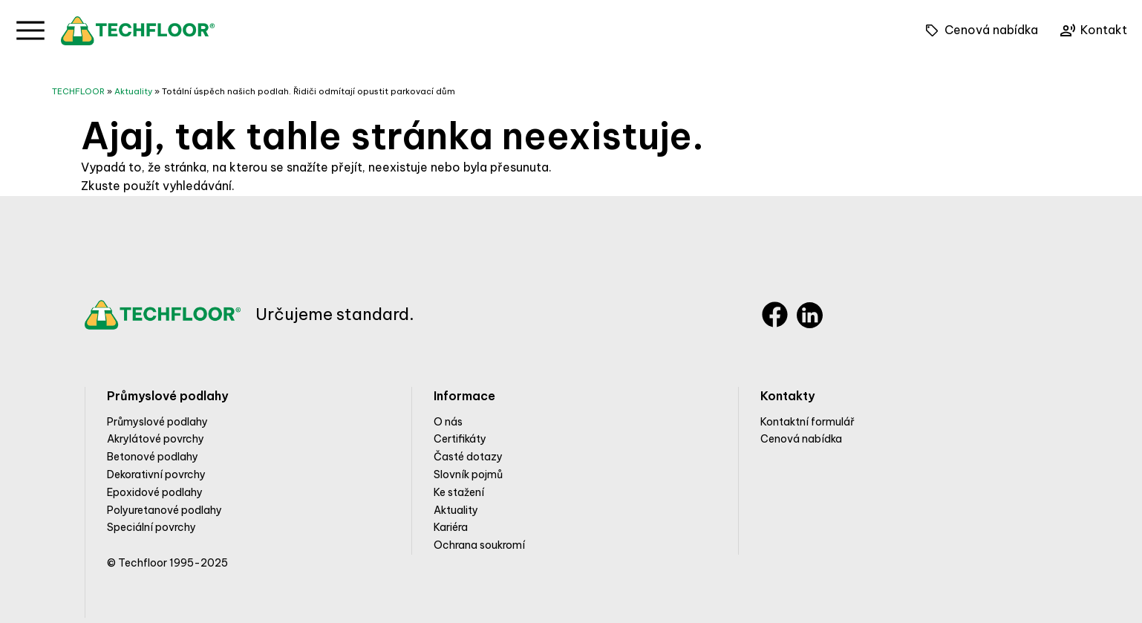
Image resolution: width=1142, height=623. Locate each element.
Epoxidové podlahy (155, 492)
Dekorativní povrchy (156, 474)
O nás (448, 421)
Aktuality (133, 91)
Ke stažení (459, 492)
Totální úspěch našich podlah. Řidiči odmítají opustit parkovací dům (308, 91)
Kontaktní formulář (807, 421)
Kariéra (451, 527)
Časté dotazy (468, 456)
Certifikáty (460, 439)
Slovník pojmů (468, 474)
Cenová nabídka (801, 439)
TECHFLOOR (78, 91)
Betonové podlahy (152, 456)
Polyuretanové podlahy (164, 510)
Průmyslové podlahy (157, 421)
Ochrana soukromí (479, 545)
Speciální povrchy (151, 527)
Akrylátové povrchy (155, 439)
